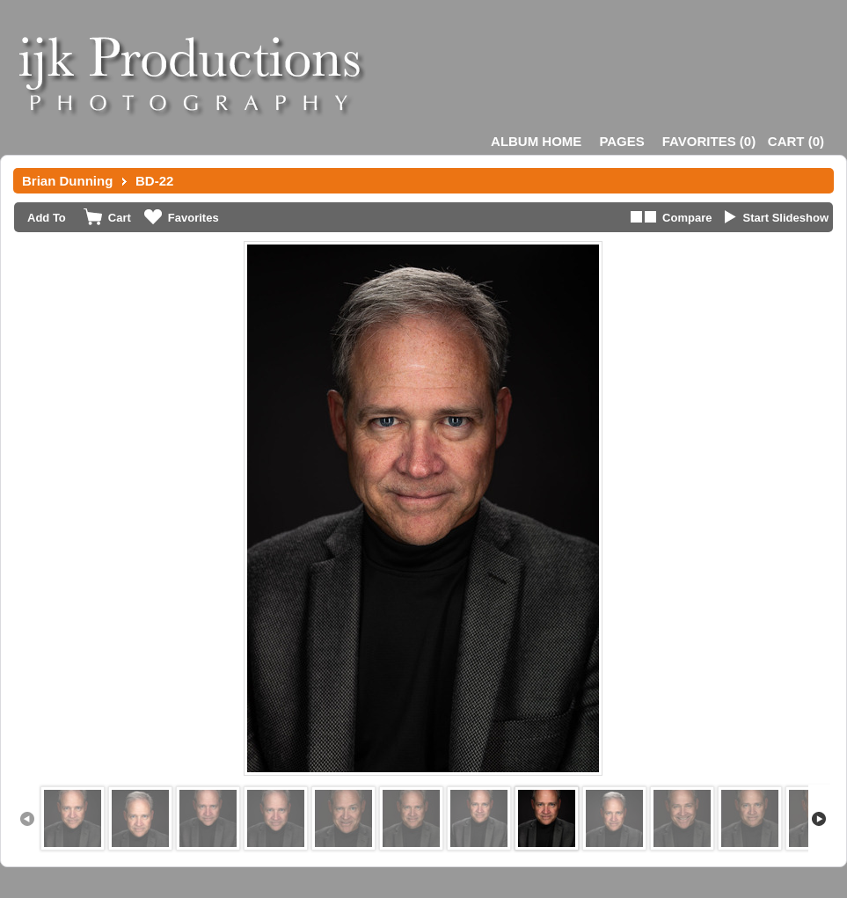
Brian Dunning (67, 180)
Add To (46, 217)
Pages (621, 141)
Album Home (536, 141)
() (709, 141)
